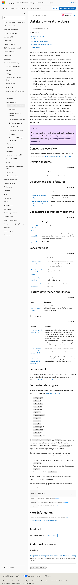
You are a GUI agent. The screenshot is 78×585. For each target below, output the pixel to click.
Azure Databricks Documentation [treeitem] (14, 22)
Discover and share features (39, 41)
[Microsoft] (3, 2)
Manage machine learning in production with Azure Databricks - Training (53, 556)
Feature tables (34, 176)
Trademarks (15, 584)
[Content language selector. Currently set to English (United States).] (11, 576)
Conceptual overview (37, 36)
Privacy (43, 581)
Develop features (36, 39)
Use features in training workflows (41, 44)
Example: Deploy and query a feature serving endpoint (36, 351)
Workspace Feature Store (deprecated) (51, 380)
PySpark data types (51, 393)
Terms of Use (6, 584)
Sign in (73, 3)
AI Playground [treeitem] (10, 74)
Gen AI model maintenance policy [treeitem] (14, 167)
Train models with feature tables (34, 228)
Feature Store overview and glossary (58, 156)
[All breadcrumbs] (31, 15)
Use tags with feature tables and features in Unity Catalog (39, 204)
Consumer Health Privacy (57, 581)
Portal (55, 8)
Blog (26, 581)
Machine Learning (40, 15)
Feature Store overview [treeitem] (16, 106)
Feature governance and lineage (35, 308)
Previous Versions (17, 581)
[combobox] (13, 17)
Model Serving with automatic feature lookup (36, 272)
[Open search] (68, 3)
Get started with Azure (67, 8)
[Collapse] (25, 13)
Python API (33, 242)
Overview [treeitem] (10, 98)
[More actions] (74, 15)
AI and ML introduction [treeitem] (13, 66)
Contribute (35, 581)
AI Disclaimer (6, 581)
